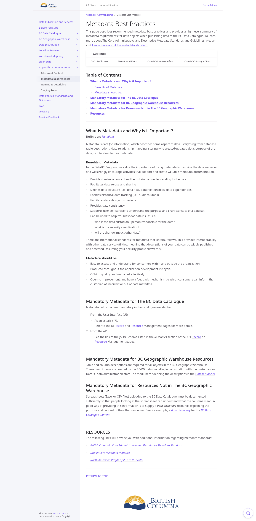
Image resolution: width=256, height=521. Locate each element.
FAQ (41, 105)
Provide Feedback (49, 117)
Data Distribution (49, 44)
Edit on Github (209, 5)
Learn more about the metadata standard (120, 45)
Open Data (45, 61)
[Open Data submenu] (77, 62)
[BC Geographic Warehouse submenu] (77, 39)
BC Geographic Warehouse (54, 39)
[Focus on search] (248, 513)
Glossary (44, 111)
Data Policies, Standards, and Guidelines (56, 98)
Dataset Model (205, 374)
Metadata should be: (108, 92)
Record (119, 326)
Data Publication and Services (56, 22)
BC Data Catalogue (50, 33)
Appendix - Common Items (54, 67)
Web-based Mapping (51, 56)
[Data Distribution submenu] (77, 45)
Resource (137, 326)
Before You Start (48, 27)
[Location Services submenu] (77, 50)
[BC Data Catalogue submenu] (77, 33)
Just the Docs (59, 513)
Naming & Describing (53, 84)
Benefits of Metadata (108, 87)
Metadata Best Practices (55, 78)
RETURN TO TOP (97, 476)
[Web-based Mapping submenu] (77, 56)
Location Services (49, 50)
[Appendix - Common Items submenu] (77, 67)
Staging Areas (49, 90)
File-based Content (52, 73)
